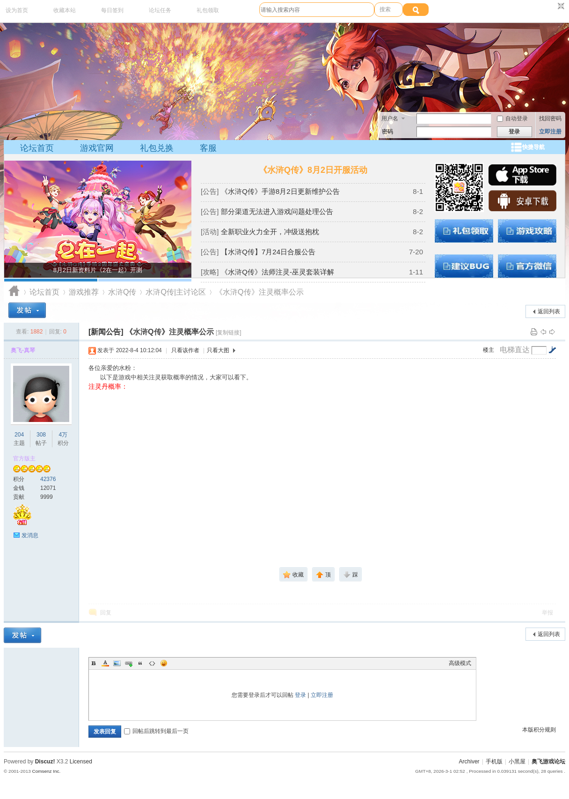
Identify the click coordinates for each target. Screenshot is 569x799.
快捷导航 (533, 147)
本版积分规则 (539, 729)
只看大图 (218, 350)
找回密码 (550, 118)
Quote (140, 663)
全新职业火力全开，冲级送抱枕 (270, 232)
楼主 (488, 350)
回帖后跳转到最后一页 (156, 731)
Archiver (469, 761)
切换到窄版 (559, 6)
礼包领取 (208, 10)
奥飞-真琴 (23, 350)
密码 (387, 131)
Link (128, 663)
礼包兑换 (157, 148)
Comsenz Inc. (46, 771)
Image (117, 663)
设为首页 (17, 10)
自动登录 (512, 118)
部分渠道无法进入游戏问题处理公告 (277, 211)
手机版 (494, 761)
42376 (48, 479)
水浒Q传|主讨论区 (176, 292)
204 (19, 434)
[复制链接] (228, 332)
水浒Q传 (122, 292)
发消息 (30, 535)
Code (152, 663)
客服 (208, 148)
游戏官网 (97, 148)
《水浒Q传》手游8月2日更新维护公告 (280, 191)
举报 (547, 612)
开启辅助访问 (552, 6)
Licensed (81, 761)
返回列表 (549, 311)
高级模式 (460, 663)
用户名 (389, 118)
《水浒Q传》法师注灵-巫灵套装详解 (277, 272)
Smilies (163, 663)
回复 (105, 612)
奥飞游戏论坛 (14, 292)
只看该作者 (185, 350)
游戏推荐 (84, 292)
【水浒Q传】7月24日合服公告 (268, 252)
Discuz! (45, 761)
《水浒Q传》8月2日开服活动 (313, 170)
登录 (300, 695)
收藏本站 (64, 10)
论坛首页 (37, 148)
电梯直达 (515, 350)
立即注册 (550, 131)
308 (41, 434)
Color (105, 663)
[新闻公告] (106, 332)
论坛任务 (160, 10)
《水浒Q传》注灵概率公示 (259, 292)
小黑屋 (517, 761)
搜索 (385, 9)
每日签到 (112, 10)
